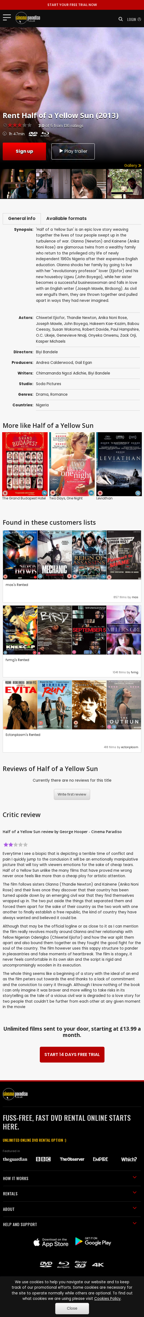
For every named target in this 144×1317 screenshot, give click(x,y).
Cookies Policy (107, 1298)
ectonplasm (129, 749)
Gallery (132, 165)
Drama (42, 395)
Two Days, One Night (66, 499)
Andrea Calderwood (54, 364)
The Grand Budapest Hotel (24, 499)
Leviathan (104, 499)
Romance (59, 395)
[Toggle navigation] (8, 17)
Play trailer (73, 151)
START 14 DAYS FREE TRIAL (72, 1056)
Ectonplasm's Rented (23, 736)
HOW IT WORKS (70, 1179)
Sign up (24, 151)
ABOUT (70, 1210)
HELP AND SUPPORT (70, 1226)
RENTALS (70, 1195)
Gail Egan (83, 364)
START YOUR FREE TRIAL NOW (72, 4)
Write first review (72, 795)
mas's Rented (17, 586)
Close (72, 1308)
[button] (119, 19)
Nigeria (42, 406)
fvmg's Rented (17, 661)
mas (135, 599)
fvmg (134, 673)
